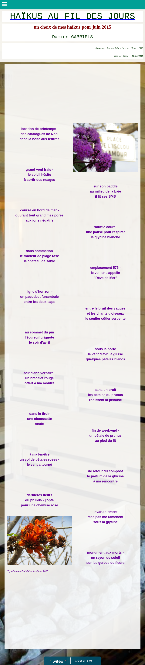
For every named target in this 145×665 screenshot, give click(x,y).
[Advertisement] (72, 93)
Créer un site (83, 660)
